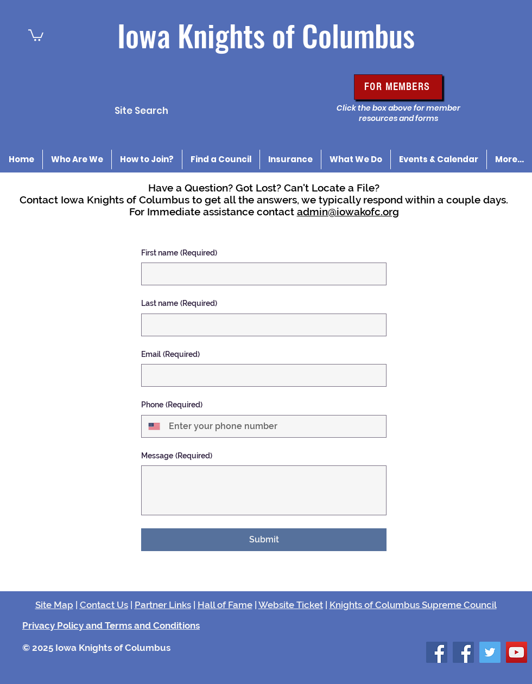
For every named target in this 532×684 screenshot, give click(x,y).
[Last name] (260, 325)
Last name (179, 303)
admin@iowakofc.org (348, 212)
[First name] (260, 274)
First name (179, 253)
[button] (35, 34)
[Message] (264, 490)
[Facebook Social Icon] (436, 652)
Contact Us (104, 604)
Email (170, 354)
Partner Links (163, 604)
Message (176, 456)
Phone (171, 405)
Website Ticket (290, 604)
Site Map (54, 604)
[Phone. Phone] (273, 426)
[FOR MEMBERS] (398, 87)
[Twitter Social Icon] (490, 652)
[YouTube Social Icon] (516, 652)
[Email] (260, 375)
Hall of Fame (225, 604)
